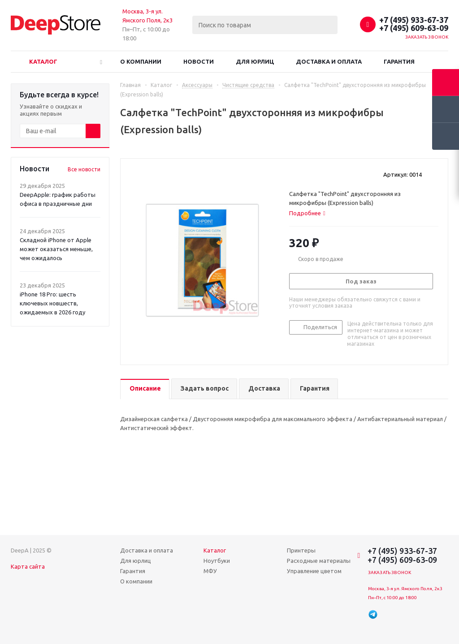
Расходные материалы (319, 560)
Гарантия (399, 61)
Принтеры (301, 550)
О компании (140, 61)
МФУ (210, 571)
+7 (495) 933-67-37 (413, 20)
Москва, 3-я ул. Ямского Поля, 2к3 (405, 588)
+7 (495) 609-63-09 (413, 28)
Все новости (84, 169)
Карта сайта (28, 566)
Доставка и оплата (329, 61)
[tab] (307, 213)
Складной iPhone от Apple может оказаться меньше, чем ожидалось (56, 249)
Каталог (43, 61)
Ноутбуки (217, 560)
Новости (198, 61)
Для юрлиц (255, 61)
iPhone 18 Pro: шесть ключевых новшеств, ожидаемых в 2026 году (52, 303)
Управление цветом (314, 571)
